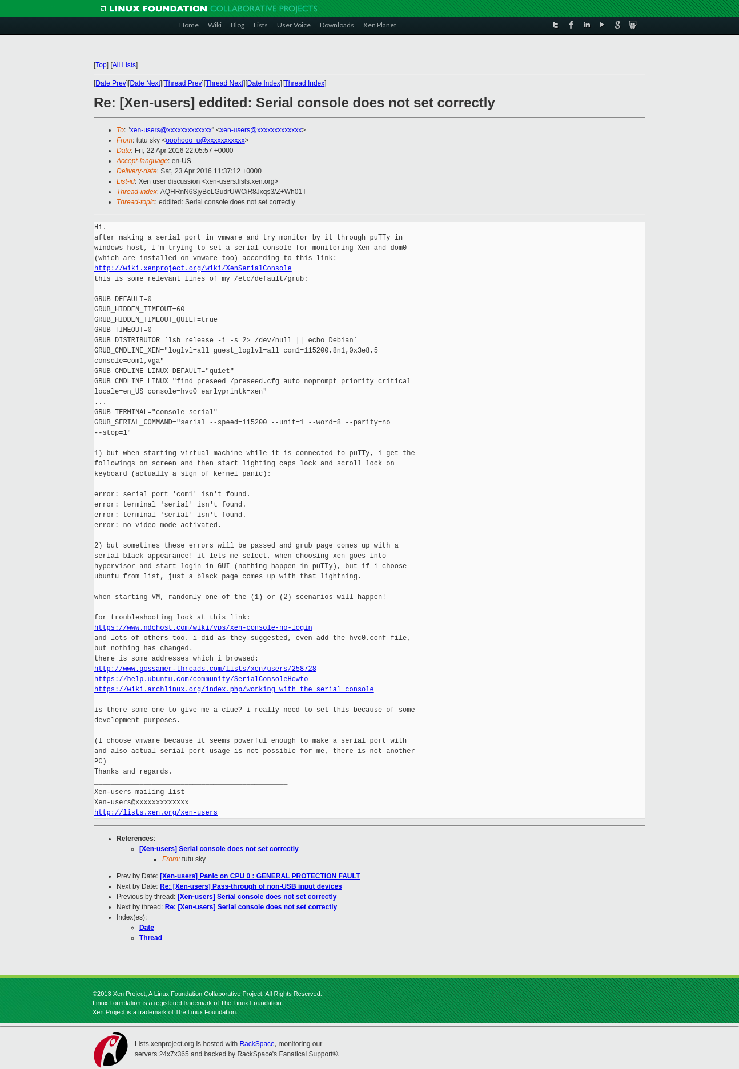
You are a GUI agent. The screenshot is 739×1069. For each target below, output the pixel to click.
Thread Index (304, 83)
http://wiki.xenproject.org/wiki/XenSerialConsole (193, 268)
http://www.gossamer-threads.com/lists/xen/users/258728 (205, 669)
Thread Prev (183, 83)
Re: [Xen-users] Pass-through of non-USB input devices (251, 886)
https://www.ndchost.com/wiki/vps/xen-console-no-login (203, 628)
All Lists (124, 65)
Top (100, 65)
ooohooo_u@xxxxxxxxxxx (205, 140)
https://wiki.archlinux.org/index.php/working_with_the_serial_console (234, 689)
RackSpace (256, 1044)
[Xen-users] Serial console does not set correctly (219, 849)
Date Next (145, 83)
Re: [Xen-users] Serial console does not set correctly (251, 907)
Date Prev (110, 83)
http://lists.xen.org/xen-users (156, 812)
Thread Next (224, 83)
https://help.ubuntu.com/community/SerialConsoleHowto (201, 679)
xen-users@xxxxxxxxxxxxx (171, 130)
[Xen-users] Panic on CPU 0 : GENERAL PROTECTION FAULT (260, 876)
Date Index (263, 83)
